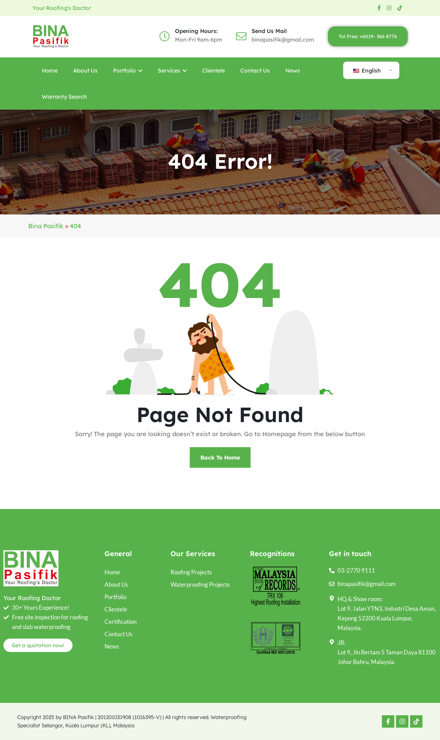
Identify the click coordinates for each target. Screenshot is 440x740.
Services (172, 70)
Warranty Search (64, 96)
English (367, 70)
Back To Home (220, 457)
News (292, 70)
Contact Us (255, 70)
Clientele (213, 70)
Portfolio (127, 70)
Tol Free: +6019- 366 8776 (368, 36)
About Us (85, 70)
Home (50, 70)
